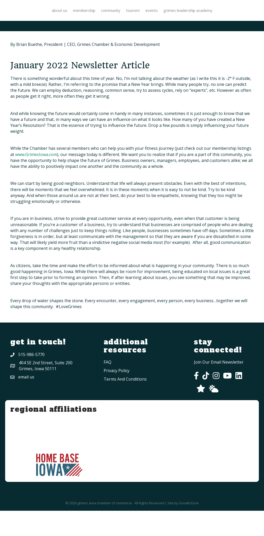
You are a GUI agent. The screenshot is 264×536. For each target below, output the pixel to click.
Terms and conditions (125, 420)
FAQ (107, 403)
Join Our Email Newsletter (219, 394)
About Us (37, 16)
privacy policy (116, 411)
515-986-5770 (31, 383)
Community (88, 16)
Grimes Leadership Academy (132, 35)
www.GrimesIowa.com (36, 180)
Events (228, 16)
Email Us (26, 408)
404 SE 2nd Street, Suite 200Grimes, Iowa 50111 (45, 397)
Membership (62, 16)
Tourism (210, 16)
